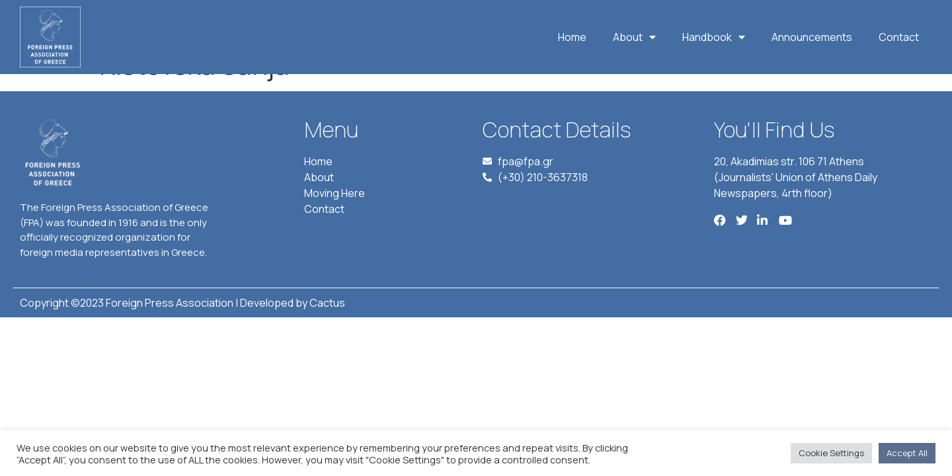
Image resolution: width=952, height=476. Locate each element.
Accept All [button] (907, 453)
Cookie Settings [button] (831, 453)
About (634, 37)
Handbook (713, 37)
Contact (899, 37)
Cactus (327, 333)
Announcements (812, 37)
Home (572, 37)
